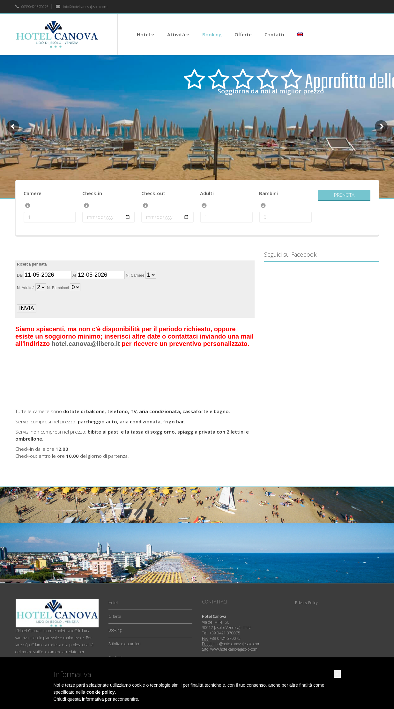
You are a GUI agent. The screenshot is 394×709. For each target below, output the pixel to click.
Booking (212, 34)
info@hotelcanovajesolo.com (82, 6)
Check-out (153, 193)
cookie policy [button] (100, 692)
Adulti (207, 193)
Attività (178, 34)
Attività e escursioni (124, 644)
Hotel (145, 34)
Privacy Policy (306, 602)
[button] (337, 674)
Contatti (274, 34)
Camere (32, 193)
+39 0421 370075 (224, 633)
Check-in (92, 193)
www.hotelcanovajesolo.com (233, 649)
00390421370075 (31, 6)
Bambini (268, 193)
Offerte (243, 34)
